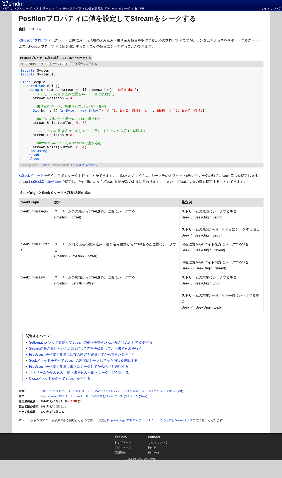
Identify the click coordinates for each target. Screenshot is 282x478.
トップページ (122, 460)
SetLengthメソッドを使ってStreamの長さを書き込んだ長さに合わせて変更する (91, 360)
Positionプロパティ (37, 40)
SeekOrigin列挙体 (47, 199)
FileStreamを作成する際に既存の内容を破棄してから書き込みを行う (82, 372)
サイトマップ (122, 465)
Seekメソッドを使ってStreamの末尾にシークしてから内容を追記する (83, 378)
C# (39, 29)
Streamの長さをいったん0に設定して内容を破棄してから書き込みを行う (85, 366)
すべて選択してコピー (35, 64)
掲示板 (152, 465)
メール (155, 470)
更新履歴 (120, 470)
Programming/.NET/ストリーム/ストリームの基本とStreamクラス (150, 438)
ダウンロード (59, 64)
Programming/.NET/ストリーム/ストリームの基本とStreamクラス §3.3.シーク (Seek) (94, 413)
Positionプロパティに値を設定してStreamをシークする (107, 18)
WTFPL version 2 (86, 182)
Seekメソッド (33, 193)
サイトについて (271, 8)
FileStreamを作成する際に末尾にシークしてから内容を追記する (78, 384)
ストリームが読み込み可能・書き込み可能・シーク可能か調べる (79, 390)
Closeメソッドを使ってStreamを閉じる (59, 396)
